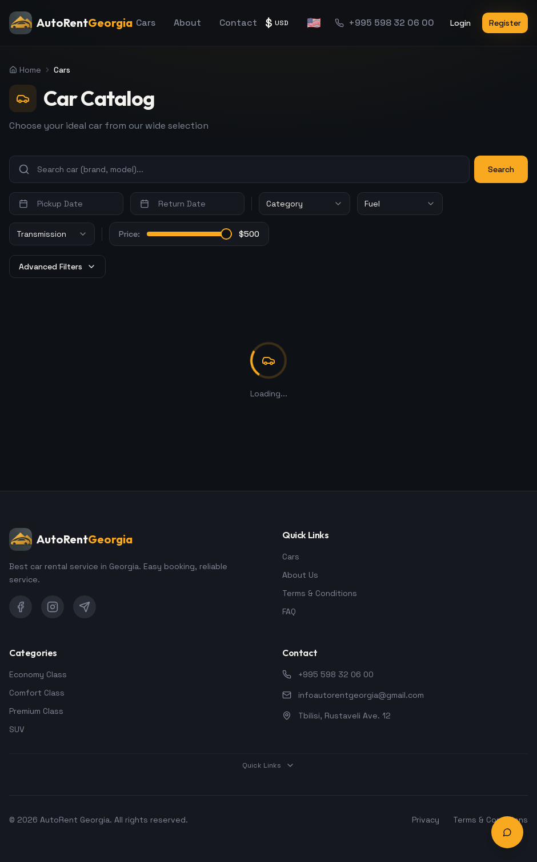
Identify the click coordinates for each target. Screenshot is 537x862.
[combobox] (304, 203)
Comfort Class (37, 693)
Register (505, 23)
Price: (129, 234)
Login (460, 23)
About (187, 23)
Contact (238, 23)
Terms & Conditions (319, 593)
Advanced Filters (57, 266)
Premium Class (36, 711)
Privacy (425, 820)
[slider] (226, 234)
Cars (145, 23)
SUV (17, 729)
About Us (300, 575)
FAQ (289, 611)
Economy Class (38, 674)
